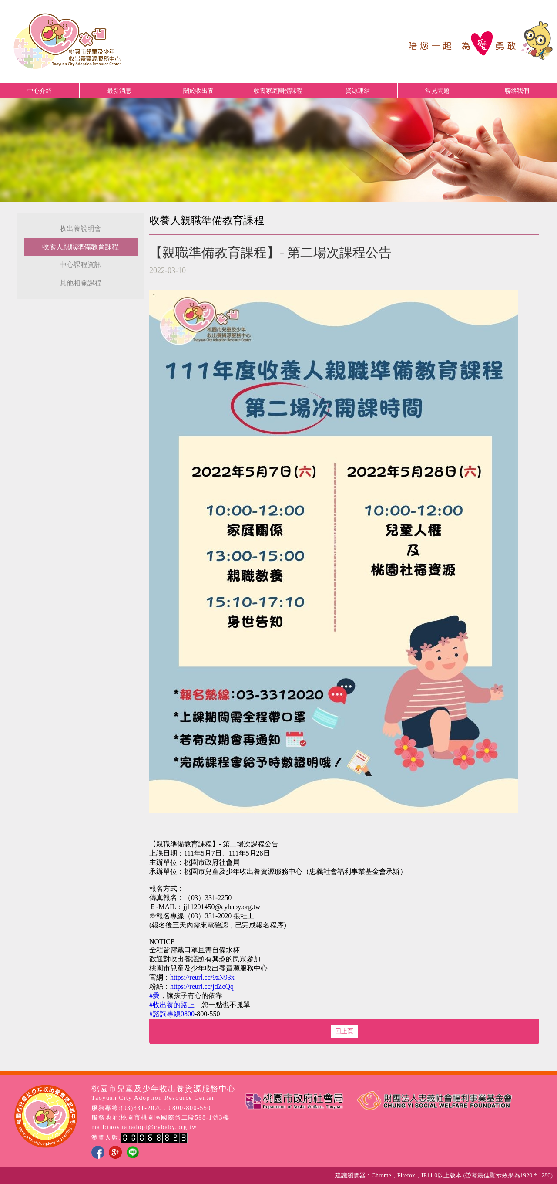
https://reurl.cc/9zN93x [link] (202, 977)
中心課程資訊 (80, 264)
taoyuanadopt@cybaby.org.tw (152, 1127)
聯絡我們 (517, 91)
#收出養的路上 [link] (172, 1004)
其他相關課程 (80, 283)
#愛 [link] (154, 995)
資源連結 (358, 91)
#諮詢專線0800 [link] (172, 1014)
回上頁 (344, 1031)
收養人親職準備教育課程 (80, 246)
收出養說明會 (80, 228)
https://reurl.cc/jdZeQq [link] (202, 986)
